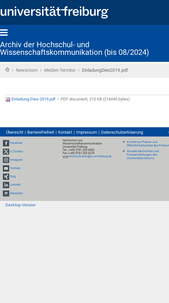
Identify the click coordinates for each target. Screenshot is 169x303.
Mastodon (16, 193)
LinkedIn (15, 185)
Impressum (86, 132)
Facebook (16, 143)
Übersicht (14, 132)
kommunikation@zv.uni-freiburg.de (90, 156)
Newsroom (26, 70)
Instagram (16, 159)
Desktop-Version (20, 205)
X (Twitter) (16, 151)
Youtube (15, 168)
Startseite (7, 69)
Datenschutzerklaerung (122, 132)
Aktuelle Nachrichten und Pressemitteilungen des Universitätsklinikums (143, 155)
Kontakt (65, 132)
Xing (13, 176)
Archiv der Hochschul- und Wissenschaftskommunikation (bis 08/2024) (74, 48)
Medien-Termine (59, 70)
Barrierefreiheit (40, 132)
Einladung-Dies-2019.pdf (31, 99)
